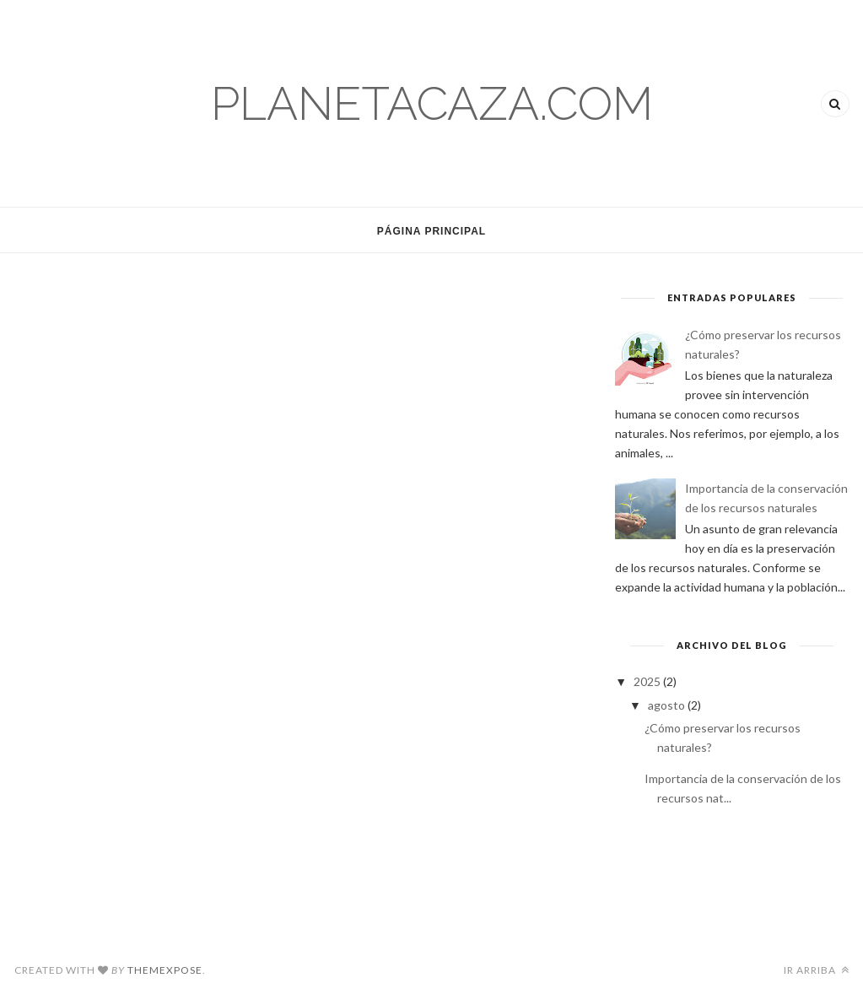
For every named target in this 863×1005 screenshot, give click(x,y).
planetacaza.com (432, 103)
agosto (668, 705)
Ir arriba (817, 970)
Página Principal (431, 231)
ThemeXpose (164, 970)
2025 (648, 681)
